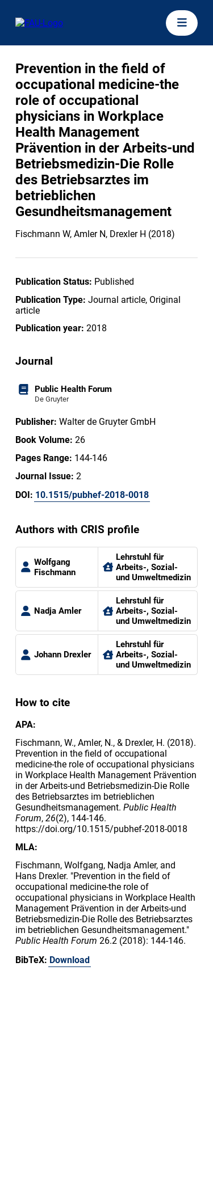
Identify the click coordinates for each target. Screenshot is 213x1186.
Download (69, 960)
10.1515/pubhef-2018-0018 (92, 494)
